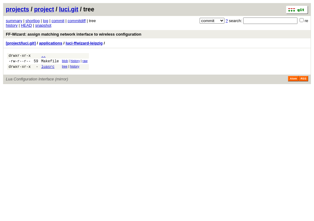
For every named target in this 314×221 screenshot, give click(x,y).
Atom (293, 81)
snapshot (43, 25)
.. (43, 56)
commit (58, 20)
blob (65, 62)
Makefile (50, 62)
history (11, 25)
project (44, 9)
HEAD (26, 25)
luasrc (47, 69)
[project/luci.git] (21, 43)
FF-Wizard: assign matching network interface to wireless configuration (73, 34)
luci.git (68, 9)
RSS (303, 81)
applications (50, 43)
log (45, 20)
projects (17, 9)
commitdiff (76, 20)
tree (64, 68)
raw (85, 62)
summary (14, 20)
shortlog (32, 20)
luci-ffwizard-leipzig (84, 43)
